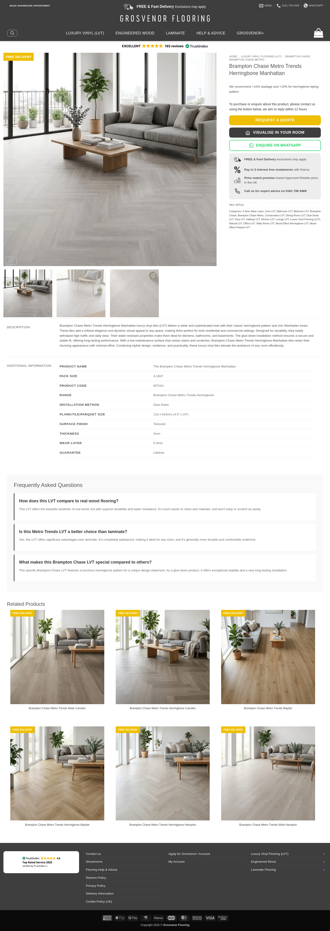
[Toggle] (324, 853)
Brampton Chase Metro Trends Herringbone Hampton (162, 824)
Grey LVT (240, 219)
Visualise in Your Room (274, 132)
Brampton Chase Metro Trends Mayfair (268, 708)
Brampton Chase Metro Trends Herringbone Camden (163, 708)
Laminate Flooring (263, 869)
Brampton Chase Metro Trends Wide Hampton (268, 824)
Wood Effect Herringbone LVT (292, 223)
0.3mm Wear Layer (253, 211)
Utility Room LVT (265, 223)
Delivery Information (100, 893)
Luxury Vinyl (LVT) (85, 33)
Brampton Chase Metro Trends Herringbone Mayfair (57, 824)
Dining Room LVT (295, 215)
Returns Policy (96, 877)
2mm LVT (270, 211)
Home (233, 56)
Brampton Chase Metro (246, 59)
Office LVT (249, 223)
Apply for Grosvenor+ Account (189, 854)
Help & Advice (210, 33)
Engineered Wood (135, 33)
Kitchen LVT (267, 219)
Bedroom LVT (301, 211)
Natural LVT (235, 223)
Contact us (93, 854)
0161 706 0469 (296, 191)
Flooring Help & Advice (102, 869)
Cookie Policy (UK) (99, 901)
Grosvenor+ (250, 33)
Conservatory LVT (275, 215)
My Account (176, 861)
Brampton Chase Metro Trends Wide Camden (57, 708)
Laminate (175, 33)
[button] (12, 33)
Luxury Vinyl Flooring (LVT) (261, 56)
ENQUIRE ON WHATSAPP (275, 145)
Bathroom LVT (284, 211)
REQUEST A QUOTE (275, 120)
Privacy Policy (95, 885)
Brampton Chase (297, 56)
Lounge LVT (282, 219)
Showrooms (94, 861)
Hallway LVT (253, 219)
